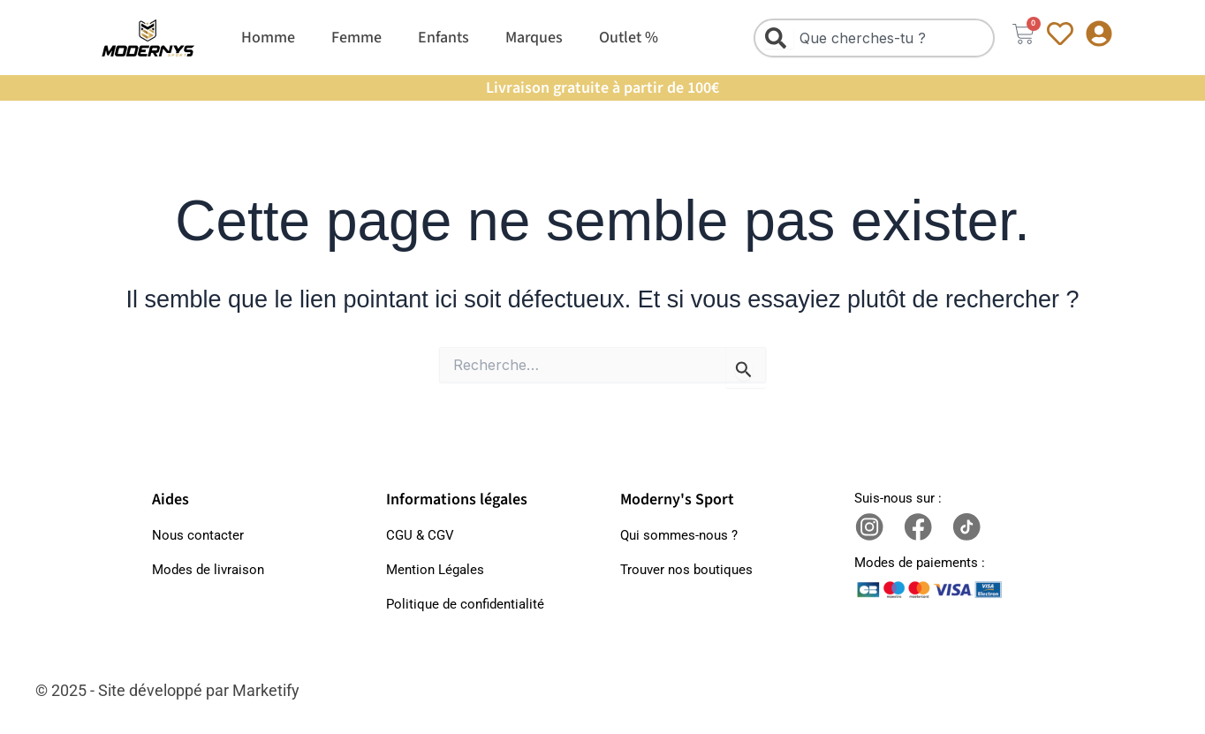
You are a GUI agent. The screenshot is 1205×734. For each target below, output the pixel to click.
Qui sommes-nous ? (679, 535)
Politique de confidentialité (465, 604)
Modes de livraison (208, 570)
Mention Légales (435, 570)
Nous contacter (198, 535)
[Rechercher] (779, 38)
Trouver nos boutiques (686, 570)
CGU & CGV (420, 535)
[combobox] (874, 38)
